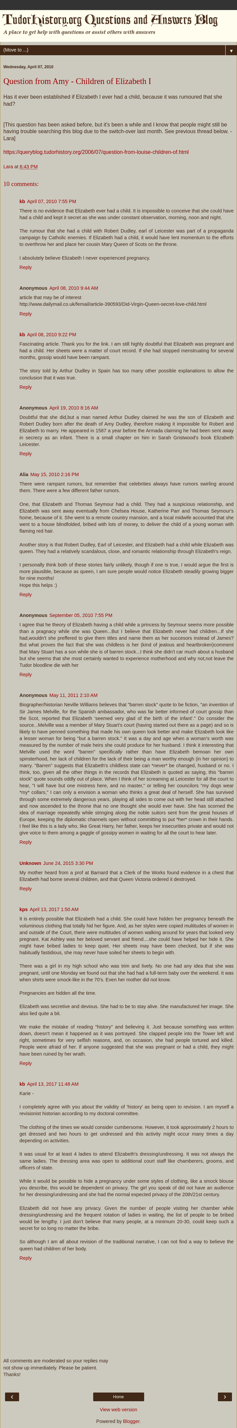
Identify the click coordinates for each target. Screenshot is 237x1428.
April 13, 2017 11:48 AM (53, 1084)
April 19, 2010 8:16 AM (73, 408)
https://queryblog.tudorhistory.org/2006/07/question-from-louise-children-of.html (96, 152)
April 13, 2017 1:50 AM (54, 909)
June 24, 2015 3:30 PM (68, 863)
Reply (25, 267)
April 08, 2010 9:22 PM (51, 334)
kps (23, 909)
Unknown (30, 863)
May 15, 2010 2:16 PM (54, 474)
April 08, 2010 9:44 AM (73, 288)
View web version (118, 1409)
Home (118, 1397)
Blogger (131, 1421)
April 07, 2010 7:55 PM (51, 201)
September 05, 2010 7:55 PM (80, 615)
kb (22, 201)
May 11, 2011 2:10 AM (73, 695)
